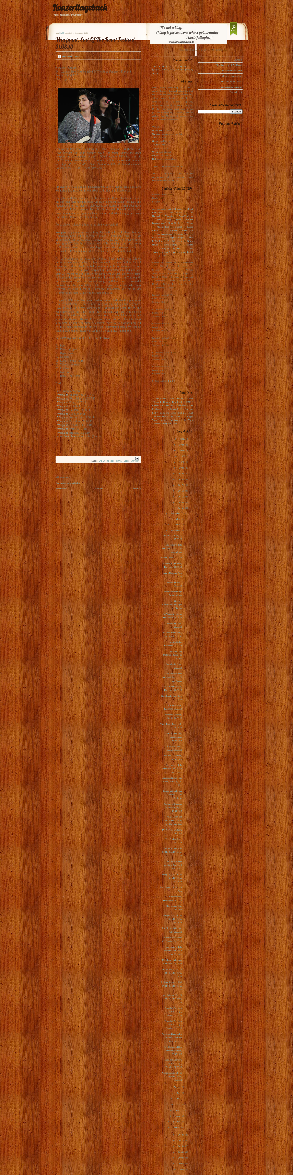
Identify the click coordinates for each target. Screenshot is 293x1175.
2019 (180, 473)
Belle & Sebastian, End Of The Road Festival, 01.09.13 (171, 985)
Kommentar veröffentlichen (68, 483)
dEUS (188, 402)
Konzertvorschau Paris (232, 70)
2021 (182, 462)
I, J (189, 66)
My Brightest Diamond (168, 248)
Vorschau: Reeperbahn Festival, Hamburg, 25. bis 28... (171, 781)
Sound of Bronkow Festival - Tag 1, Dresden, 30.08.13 (173, 1063)
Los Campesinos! (164, 234)
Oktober (177, 524)
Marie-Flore (183, 234)
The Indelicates (174, 241)
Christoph (156, 134)
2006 (181, 1169)
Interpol (178, 227)
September (176, 530)
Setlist (127, 461)
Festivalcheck (236, 92)
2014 (180, 502)
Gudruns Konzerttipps (232, 76)
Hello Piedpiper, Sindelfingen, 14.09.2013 (174, 737)
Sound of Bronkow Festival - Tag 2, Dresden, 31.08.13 (173, 1024)
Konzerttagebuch (79, 7)
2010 (180, 1146)
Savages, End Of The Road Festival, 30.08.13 (172, 919)
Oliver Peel (157, 130)
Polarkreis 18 (177, 416)
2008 (180, 1157)
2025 (183, 439)
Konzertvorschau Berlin (231, 81)
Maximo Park (163, 227)
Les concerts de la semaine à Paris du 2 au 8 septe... (173, 950)
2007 (180, 1163)
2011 (180, 1140)
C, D (168, 66)
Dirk (154, 159)
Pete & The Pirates (167, 412)
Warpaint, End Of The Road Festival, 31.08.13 (172, 1076)
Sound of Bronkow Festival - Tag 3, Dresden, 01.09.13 (173, 1011)
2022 (183, 456)
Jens (154, 148)
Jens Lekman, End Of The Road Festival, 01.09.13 (172, 998)
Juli (179, 1093)
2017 (180, 485)
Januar (176, 1127)
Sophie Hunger (176, 237)
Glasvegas (181, 405)
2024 (181, 444)
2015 (180, 496)
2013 (180, 508)
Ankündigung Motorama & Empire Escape (172, 655)
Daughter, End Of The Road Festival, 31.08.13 (172, 878)
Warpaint (62, 394)
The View (188, 420)
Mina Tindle (174, 223)
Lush (164, 255)
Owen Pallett (187, 252)
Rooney (163, 420)
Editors (189, 223)
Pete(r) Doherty (164, 219)
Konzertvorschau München (230, 87)
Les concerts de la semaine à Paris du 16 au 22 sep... (172, 768)
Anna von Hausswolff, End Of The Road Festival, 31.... (172, 1037)
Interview (69, 436)
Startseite (99, 488)
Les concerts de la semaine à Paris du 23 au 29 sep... (172, 677)
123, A (157, 66)
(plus (178, 219)
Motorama (188, 244)
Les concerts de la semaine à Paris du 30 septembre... (172, 548)
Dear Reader (176, 212)
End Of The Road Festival (111, 461)
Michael (156, 155)
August (177, 1087)
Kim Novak (169, 252)
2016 (180, 491)
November (176, 519)
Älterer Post (135, 488)
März (178, 1116)
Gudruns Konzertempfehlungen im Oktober (172, 604)
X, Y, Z (159, 73)
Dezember (176, 513)
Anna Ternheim (186, 216)
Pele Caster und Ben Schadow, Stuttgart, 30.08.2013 (173, 1050)
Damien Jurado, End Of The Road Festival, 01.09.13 (171, 973)
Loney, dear (187, 230)
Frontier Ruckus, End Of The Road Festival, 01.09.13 (172, 852)
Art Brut (189, 398)
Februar (177, 1121)
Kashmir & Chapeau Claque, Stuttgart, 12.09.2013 (173, 807)
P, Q (173, 69)
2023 (181, 450)
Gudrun (155, 141)
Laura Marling (170, 244)
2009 (180, 1152)
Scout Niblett (158, 237)
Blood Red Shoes (162, 402)
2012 (180, 1134)
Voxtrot (157, 423)
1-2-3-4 (171, 381)
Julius (154, 137)
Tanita (155, 144)
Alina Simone (160, 398)
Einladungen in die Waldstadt (229, 65)
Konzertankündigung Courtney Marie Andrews (172, 794)
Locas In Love (170, 230)
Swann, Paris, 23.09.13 (171, 557)
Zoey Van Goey (170, 423)
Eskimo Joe (167, 405)
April (178, 1110)
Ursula (155, 152)
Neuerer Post (61, 488)
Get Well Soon (174, 209)
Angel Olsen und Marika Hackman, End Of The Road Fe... (172, 820)
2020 (181, 467)
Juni (178, 1098)
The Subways (175, 420)
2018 (180, 479)
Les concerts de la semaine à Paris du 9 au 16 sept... (173, 865)
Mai (179, 1104)
